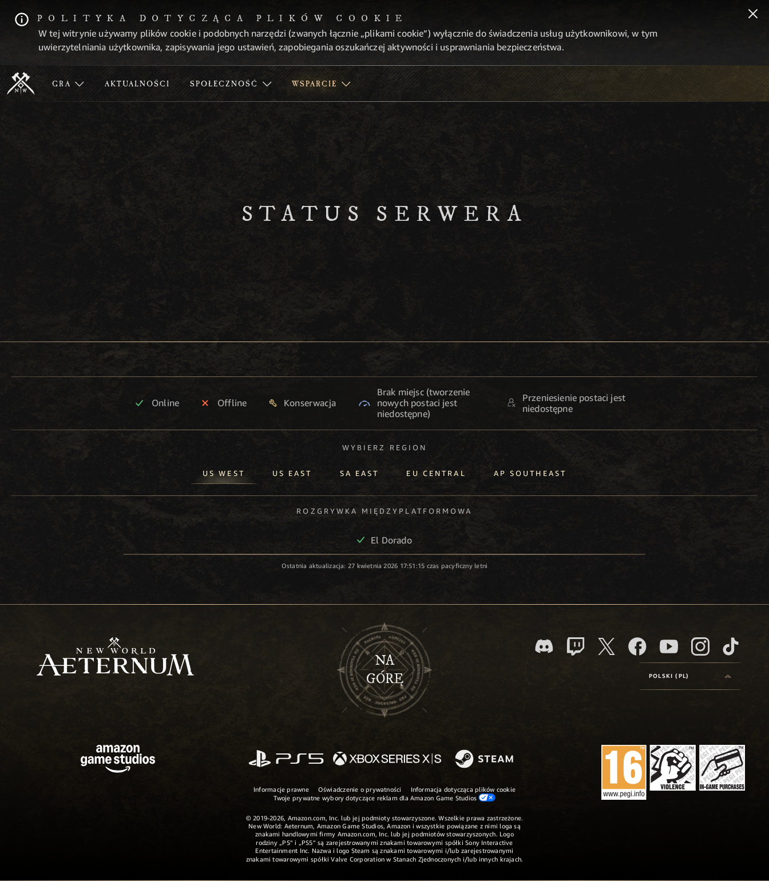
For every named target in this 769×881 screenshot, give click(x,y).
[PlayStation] (286, 759)
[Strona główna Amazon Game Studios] (118, 760)
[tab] (223, 471)
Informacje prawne (281, 789)
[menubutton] (690, 676)
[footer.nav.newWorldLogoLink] (115, 657)
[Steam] (485, 760)
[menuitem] (68, 83)
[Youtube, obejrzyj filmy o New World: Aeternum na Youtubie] (669, 646)
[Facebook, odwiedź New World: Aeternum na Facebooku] (637, 646)
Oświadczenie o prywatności (360, 789)
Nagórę (384, 670)
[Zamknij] (753, 15)
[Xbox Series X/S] (387, 759)
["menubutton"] (68, 83)
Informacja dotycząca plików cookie (463, 789)
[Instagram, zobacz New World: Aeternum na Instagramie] (700, 646)
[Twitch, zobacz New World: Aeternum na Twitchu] (575, 646)
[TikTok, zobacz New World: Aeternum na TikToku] (731, 646)
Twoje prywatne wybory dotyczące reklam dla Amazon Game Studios (384, 797)
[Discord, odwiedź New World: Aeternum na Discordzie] (544, 646)
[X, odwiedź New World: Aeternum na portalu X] (606, 646)
